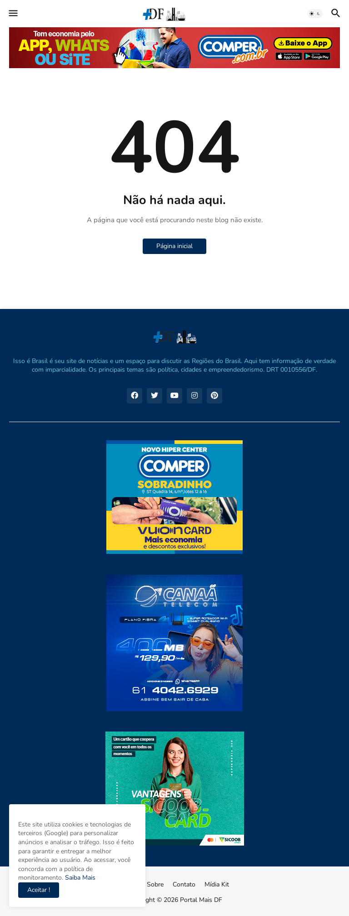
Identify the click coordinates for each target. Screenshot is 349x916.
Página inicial (174, 246)
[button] (12, 13)
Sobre (155, 884)
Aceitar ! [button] (38, 890)
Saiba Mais (79, 877)
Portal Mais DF (201, 900)
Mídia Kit (216, 884)
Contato (184, 884)
